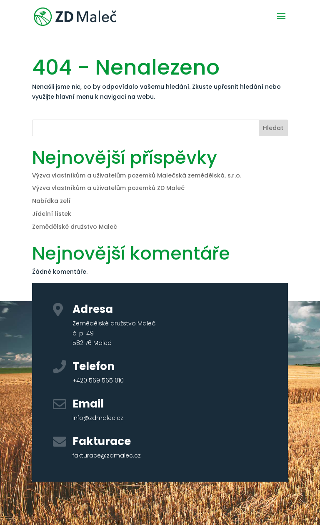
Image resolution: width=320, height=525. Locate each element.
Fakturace (101, 441)
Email (88, 403)
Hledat (273, 128)
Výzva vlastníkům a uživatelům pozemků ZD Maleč (108, 188)
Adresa (92, 309)
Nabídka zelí (51, 201)
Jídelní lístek (51, 214)
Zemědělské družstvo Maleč (74, 226)
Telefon (93, 366)
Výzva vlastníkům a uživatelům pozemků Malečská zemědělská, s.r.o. (136, 175)
